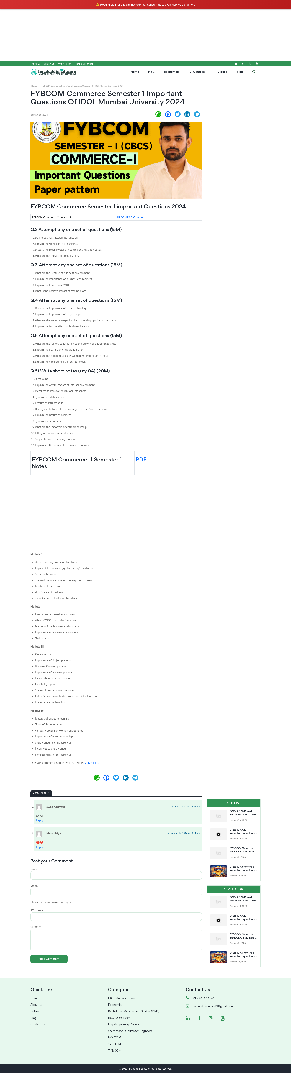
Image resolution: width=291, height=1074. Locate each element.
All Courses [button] (197, 71)
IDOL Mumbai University (123, 999)
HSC (151, 71)
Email (35, 886)
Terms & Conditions (83, 63)
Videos (222, 71)
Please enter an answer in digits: (50, 903)
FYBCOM (114, 1038)
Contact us (49, 63)
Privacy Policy (64, 63)
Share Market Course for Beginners (130, 1031)
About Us (36, 63)
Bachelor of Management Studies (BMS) (134, 1012)
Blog (239, 71)
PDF (141, 461)
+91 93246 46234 (200, 999)
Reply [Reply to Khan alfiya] (39, 848)
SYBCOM (114, 1045)
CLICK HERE (92, 763)
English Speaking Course (123, 1025)
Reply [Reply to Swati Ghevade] (39, 821)
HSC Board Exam (119, 1018)
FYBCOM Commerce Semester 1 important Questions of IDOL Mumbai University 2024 (82, 85)
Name (35, 870)
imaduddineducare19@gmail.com (210, 1007)
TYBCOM (114, 1051)
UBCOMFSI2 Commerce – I (134, 218)
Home (135, 71)
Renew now (154, 4)
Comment (36, 927)
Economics (171, 71)
